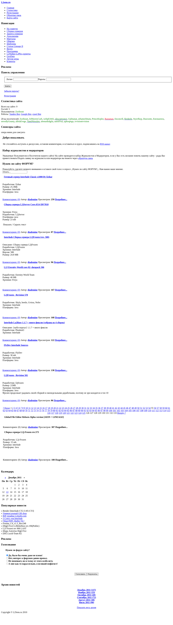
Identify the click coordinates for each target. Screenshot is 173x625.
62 (4, 410)
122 (72, 413)
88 (76, 410)
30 (82, 408)
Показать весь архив (86, 607)
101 (114, 410)
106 (134, 410)
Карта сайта (12, 18)
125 (83, 413)
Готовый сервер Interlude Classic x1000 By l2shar (27, 177)
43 (119, 408)
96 (99, 410)
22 (60, 408)
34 (93, 408)
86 (71, 410)
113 (161, 410)
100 (110, 410)
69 (23, 410)
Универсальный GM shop (15, 513)
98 (104, 410)
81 (57, 410)
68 (21, 410)
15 (40, 408)
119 (60, 413)
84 (65, 410)
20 (54, 408)
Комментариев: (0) (11, 199)
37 (102, 408)
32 (88, 408)
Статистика (12, 10)
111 (153, 410)
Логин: (9, 79)
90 (82, 410)
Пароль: (42, 79)
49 (135, 408)
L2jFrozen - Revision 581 (15, 375)
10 (27, 408)
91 (85, 410)
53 (147, 408)
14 (38, 408)
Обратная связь (14, 15)
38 (105, 408)
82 (60, 410)
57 (158, 408)
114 (164, 410)
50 (138, 408)
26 (71, 408)
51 (141, 408)
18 (49, 408)
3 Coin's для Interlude (12, 518)
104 (126, 410)
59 (163, 408)
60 (166, 408)
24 (66, 408)
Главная (10, 8)
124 (79, 413)
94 (93, 410)
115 (168, 410)
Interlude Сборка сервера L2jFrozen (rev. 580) (26, 237)
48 (133, 408)
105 (130, 410)
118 (56, 413)
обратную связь (85, 158)
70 (26, 410)
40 (110, 408)
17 (46, 408)
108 (141, 410)
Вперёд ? (121, 413)
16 (43, 408)
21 (57, 408)
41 (113, 408)
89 (79, 410)
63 (7, 410)
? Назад (6, 408)
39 (107, 408)
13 (35, 408)
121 (68, 413)
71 (29, 410)
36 (99, 408)
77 (46, 410)
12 (32, 408)
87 (74, 410)
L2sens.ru (5, 2)
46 (127, 408)
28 (77, 408)
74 (37, 410)
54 (149, 408)
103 (122, 410)
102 (118, 410)
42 (116, 408)
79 (51, 410)
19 (52, 408)
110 (149, 410)
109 (145, 410)
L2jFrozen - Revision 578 (15, 295)
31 (85, 408)
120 (64, 413)
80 (54, 410)
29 (80, 408)
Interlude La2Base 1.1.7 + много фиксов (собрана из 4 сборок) (34, 322)
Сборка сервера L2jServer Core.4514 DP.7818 (26, 204)
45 (124, 408)
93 (90, 410)
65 (12, 410)
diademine (33, 199)
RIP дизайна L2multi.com (15, 516)
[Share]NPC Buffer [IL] (13, 521)
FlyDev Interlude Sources (15, 345)
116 (49, 413)
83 (62, 410)
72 (32, 410)
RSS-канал (105, 144)
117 (52, 413)
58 (160, 408)
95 (96, 410)
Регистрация (13, 13)
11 (29, 408)
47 (130, 408)
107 (138, 410)
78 (48, 410)
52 (144, 408)
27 (74, 408)
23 (63, 408)
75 (40, 410)
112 (157, 410)
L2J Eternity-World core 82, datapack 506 (23, 267)
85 (68, 410)
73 (34, 410)
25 (68, 408)
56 (155, 408)
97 (101, 410)
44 (121, 408)
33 (91, 408)
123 (76, 413)
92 (87, 410)
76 (43, 410)
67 (18, 410)
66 (15, 410)
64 (9, 410)
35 (96, 408)
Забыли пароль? (11, 91)
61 (169, 408)
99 (107, 410)
